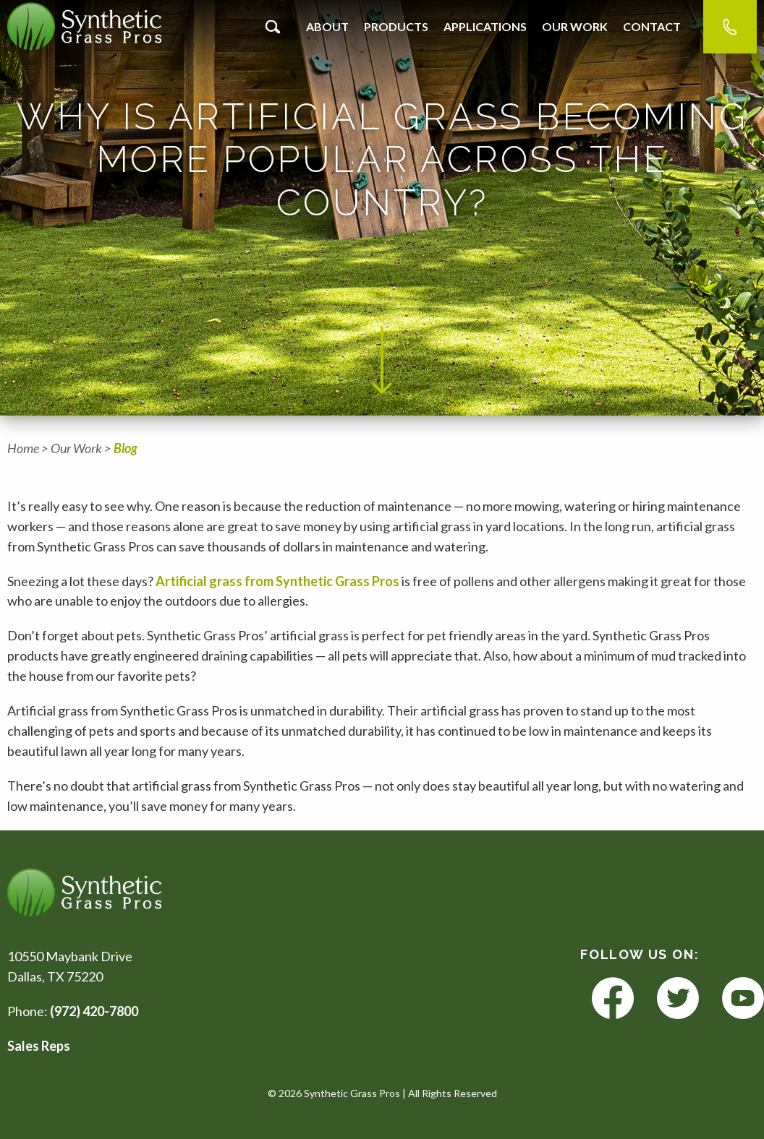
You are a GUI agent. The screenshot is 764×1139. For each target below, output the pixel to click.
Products (396, 26)
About (327, 26)
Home (23, 448)
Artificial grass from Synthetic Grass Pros (277, 581)
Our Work (575, 26)
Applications (485, 26)
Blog (125, 448)
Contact (652, 26)
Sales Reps (38, 1046)
